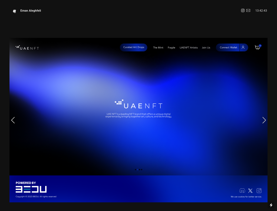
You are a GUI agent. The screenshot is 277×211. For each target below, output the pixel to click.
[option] (138, 120)
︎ (248, 10)
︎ (243, 10)
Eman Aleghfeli (27, 11)
